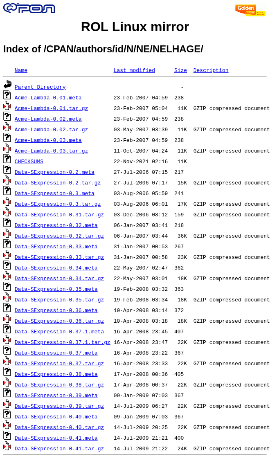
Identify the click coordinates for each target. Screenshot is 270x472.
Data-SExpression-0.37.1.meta (59, 331)
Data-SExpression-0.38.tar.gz (59, 384)
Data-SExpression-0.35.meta (56, 288)
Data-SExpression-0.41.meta (56, 437)
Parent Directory (40, 86)
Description (211, 70)
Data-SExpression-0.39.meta (56, 395)
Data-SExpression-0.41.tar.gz (59, 448)
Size (180, 70)
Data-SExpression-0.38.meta (56, 374)
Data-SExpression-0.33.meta (56, 246)
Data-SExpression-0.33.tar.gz (59, 257)
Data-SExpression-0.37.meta (56, 352)
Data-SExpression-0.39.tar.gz (59, 405)
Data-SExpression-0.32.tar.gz (59, 235)
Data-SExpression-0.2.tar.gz (58, 182)
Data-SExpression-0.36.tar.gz (59, 320)
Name (21, 70)
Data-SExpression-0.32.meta (56, 225)
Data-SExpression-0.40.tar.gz (59, 427)
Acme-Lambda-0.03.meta (48, 140)
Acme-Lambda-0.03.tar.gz (51, 150)
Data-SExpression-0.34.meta (56, 267)
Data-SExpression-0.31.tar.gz (59, 214)
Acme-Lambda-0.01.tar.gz (51, 108)
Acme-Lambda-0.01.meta (48, 97)
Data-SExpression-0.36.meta (56, 310)
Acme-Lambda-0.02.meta (48, 118)
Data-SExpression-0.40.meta (56, 416)
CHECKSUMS (29, 161)
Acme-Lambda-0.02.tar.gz (51, 129)
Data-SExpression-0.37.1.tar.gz (62, 342)
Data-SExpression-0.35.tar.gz (59, 299)
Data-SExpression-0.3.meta (54, 193)
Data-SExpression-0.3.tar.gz (58, 203)
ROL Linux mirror (135, 26)
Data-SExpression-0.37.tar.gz (59, 363)
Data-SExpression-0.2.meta (54, 171)
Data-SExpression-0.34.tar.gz (59, 278)
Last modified (134, 70)
